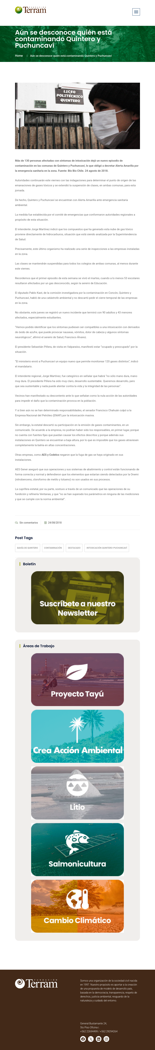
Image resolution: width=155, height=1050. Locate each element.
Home (19, 55)
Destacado (74, 548)
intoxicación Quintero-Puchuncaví (107, 548)
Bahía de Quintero (27, 548)
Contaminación (53, 548)
